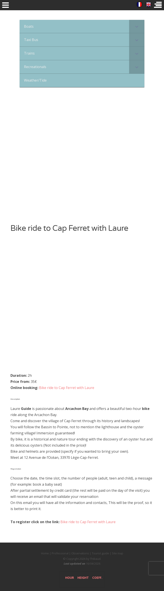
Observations (80, 553)
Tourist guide (100, 553)
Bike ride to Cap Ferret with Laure (66, 387)
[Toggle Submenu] (136, 26)
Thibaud (95, 559)
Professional (60, 553)
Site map (117, 553)
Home (45, 553)
